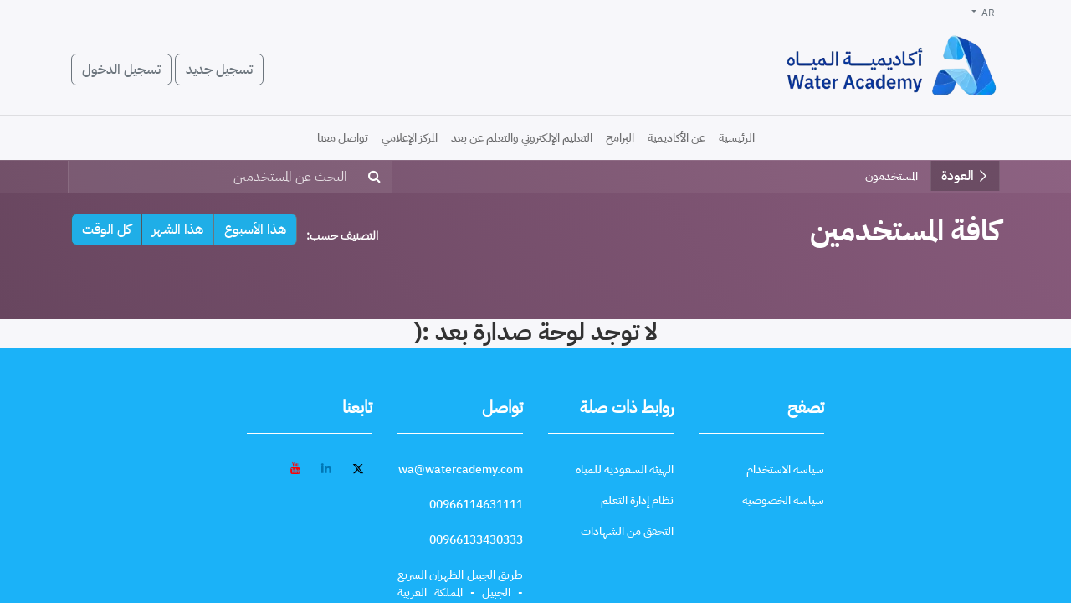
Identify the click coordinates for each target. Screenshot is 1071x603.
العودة (965, 176)
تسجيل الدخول (121, 69)
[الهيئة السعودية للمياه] (625, 469)
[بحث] (378, 177)
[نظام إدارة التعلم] (637, 500)
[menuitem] (736, 137)
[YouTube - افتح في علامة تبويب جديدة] (295, 468)
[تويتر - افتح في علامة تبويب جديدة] (358, 468)
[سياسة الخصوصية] (783, 500)
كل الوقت (106, 229)
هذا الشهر (177, 229)
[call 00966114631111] (476, 504)
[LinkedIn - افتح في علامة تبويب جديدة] (326, 468)
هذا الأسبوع (255, 229)
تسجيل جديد (219, 69)
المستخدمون (891, 176)
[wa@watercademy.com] (460, 469)
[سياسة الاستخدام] (785, 469)
